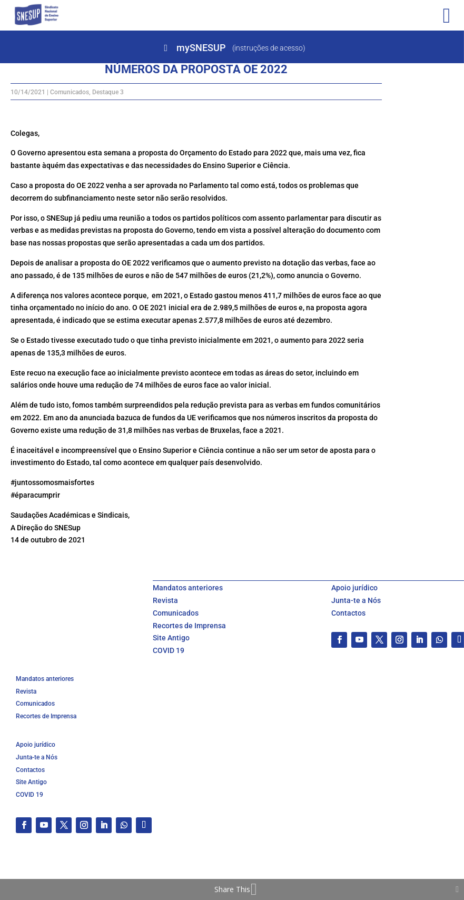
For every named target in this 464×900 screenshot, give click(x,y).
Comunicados (69, 92)
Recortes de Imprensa (189, 625)
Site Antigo (171, 638)
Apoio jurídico (354, 587)
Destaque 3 (108, 92)
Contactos (348, 613)
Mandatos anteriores (188, 587)
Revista (165, 600)
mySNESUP (200, 47)
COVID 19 (168, 650)
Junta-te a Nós (356, 600)
